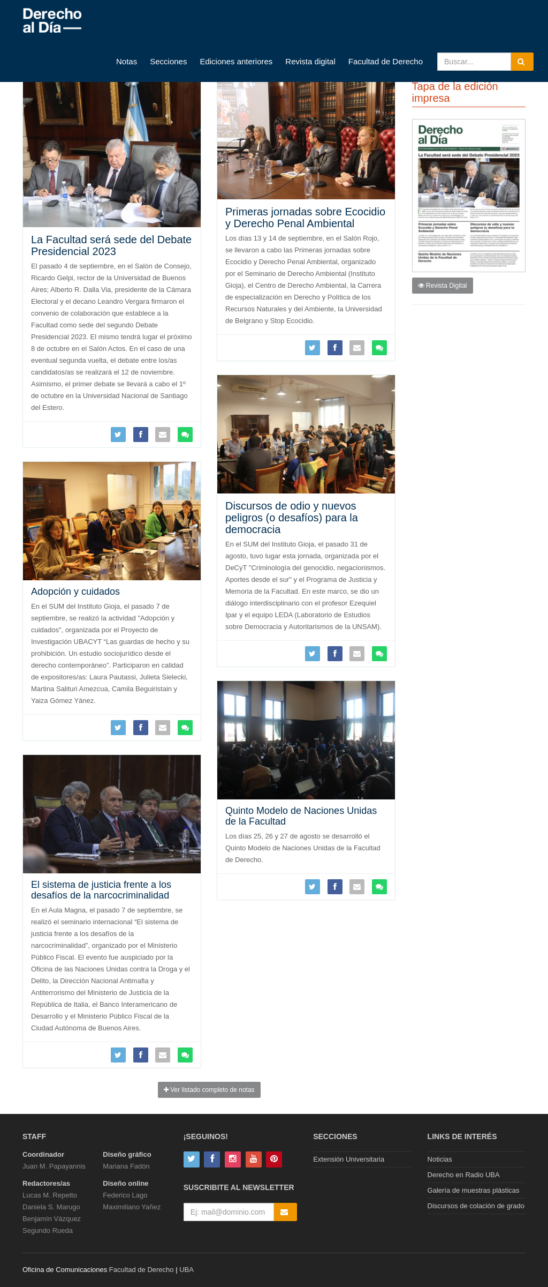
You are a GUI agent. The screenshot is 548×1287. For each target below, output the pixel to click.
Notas (126, 61)
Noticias (440, 1159)
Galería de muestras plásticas (474, 1190)
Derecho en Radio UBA (464, 1175)
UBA (186, 1270)
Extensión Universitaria (348, 1159)
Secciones (168, 61)
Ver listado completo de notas (209, 1090)
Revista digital (310, 61)
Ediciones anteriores (236, 61)
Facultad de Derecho (385, 61)
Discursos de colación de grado (476, 1206)
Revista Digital (442, 285)
